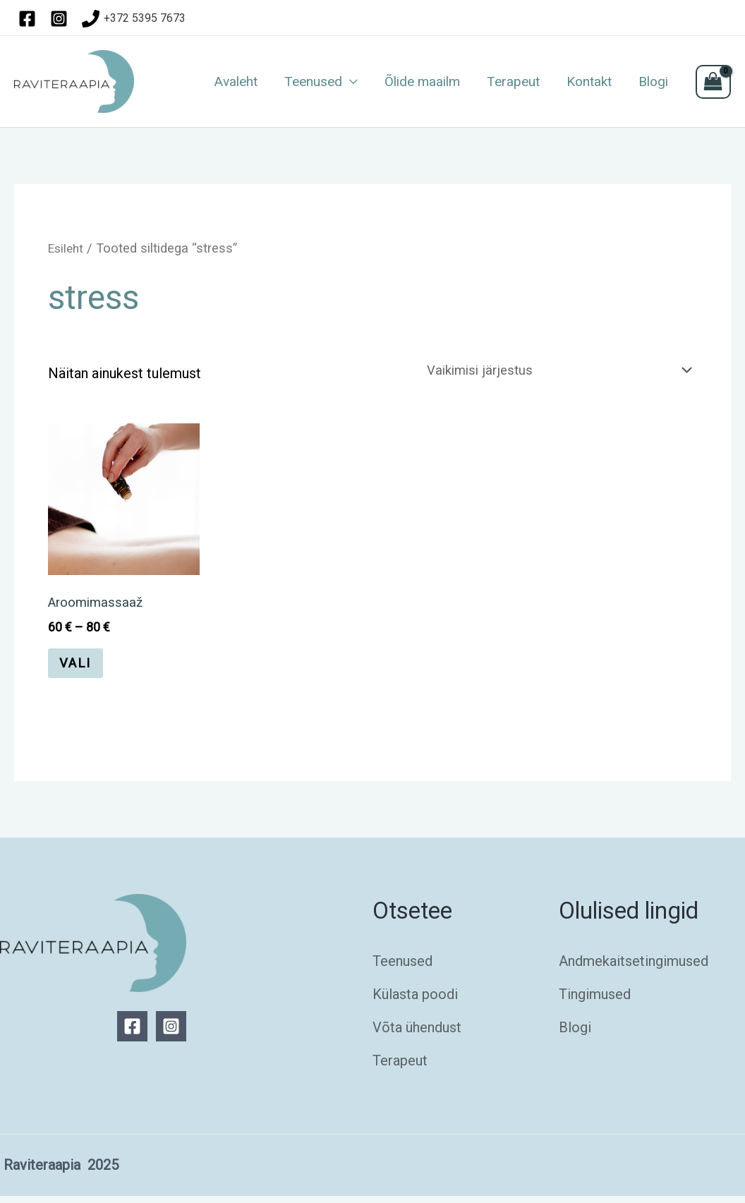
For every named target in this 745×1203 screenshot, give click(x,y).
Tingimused (595, 1001)
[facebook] (29, 19)
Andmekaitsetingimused (633, 968)
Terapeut (513, 82)
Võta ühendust (416, 1034)
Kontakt (589, 82)
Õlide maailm (422, 82)
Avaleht (236, 82)
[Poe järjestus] (548, 372)
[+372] (134, 19)
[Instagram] (171, 1033)
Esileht (67, 248)
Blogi (653, 82)
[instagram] (61, 19)
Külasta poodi (415, 1001)
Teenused (313, 82)
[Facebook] (132, 1033)
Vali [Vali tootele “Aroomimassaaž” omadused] (79, 668)
